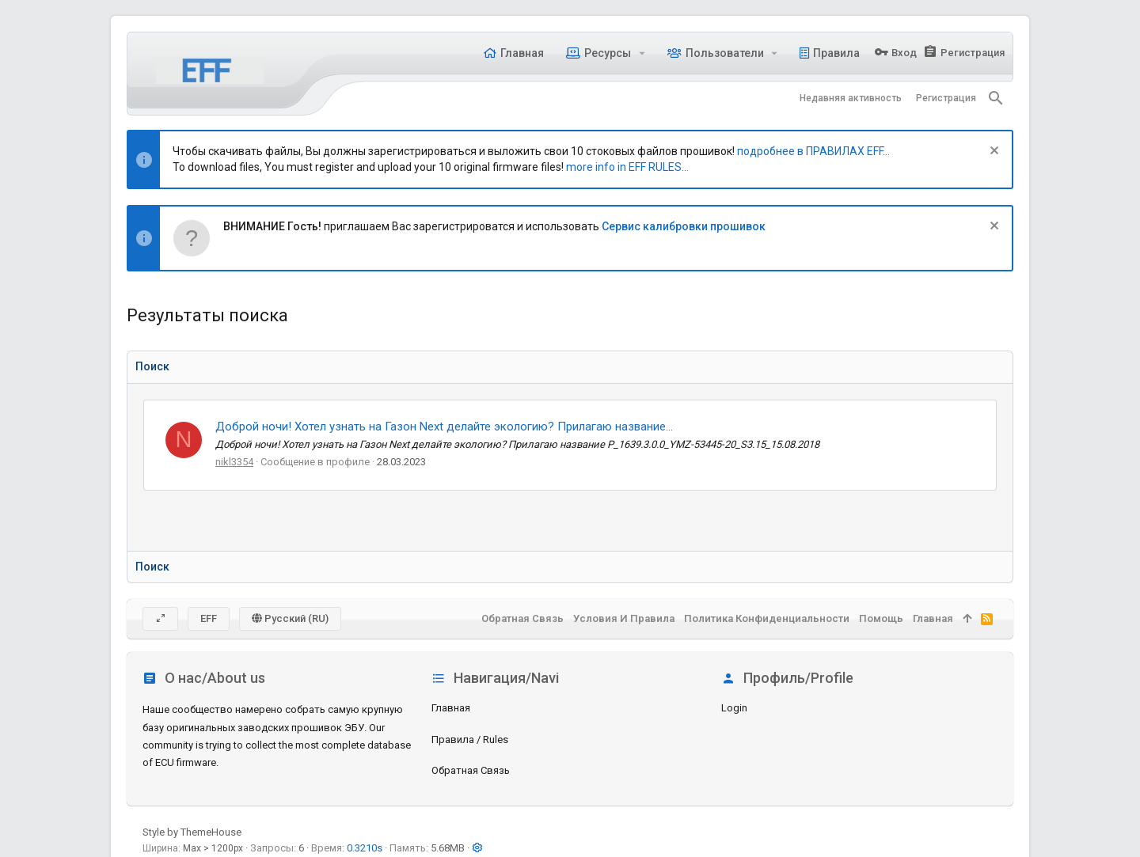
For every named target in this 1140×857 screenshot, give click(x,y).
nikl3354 (234, 462)
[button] (642, 53)
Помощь (881, 618)
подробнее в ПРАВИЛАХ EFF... (813, 151)
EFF (208, 618)
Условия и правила (623, 618)
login (734, 708)
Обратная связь (470, 770)
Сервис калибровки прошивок (684, 226)
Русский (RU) (290, 618)
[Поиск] (996, 98)
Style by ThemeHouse (191, 832)
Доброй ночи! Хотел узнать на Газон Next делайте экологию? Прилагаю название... (444, 426)
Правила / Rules (469, 739)
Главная (450, 708)
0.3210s (364, 848)
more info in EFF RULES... (627, 167)
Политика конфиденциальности (766, 618)
